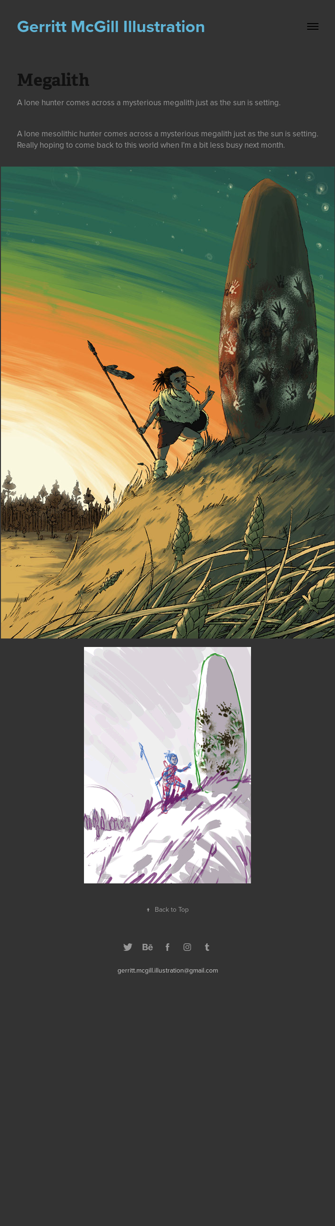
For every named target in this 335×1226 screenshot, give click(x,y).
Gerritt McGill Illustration (111, 26)
